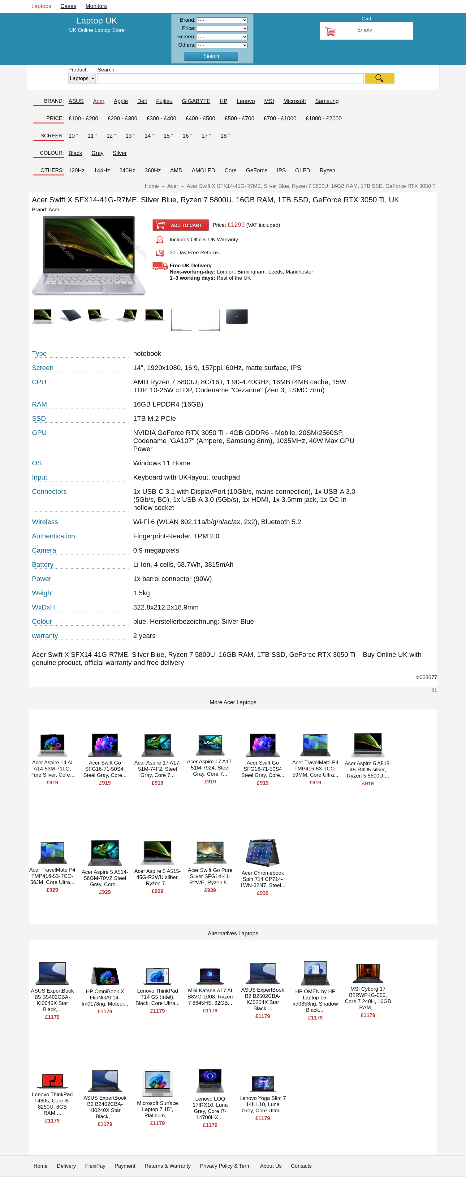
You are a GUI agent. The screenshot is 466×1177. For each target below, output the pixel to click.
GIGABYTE (196, 101)
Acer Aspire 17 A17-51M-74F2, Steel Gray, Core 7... (157, 769)
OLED (302, 170)
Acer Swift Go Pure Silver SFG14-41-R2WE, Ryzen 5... (210, 876)
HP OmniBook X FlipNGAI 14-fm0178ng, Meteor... (105, 998)
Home (41, 1166)
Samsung (327, 101)
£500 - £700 (239, 118)
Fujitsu (164, 101)
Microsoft (294, 101)
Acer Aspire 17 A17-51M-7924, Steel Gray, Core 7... (210, 768)
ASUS (76, 101)
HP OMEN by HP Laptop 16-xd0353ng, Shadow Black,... (315, 1001)
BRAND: (54, 101)
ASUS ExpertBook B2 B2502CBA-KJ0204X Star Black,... (262, 999)
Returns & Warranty (168, 1166)
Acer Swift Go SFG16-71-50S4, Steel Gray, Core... (105, 769)
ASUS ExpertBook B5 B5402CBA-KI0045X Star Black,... (52, 1000)
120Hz (77, 170)
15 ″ (168, 136)
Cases (68, 6)
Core (231, 170)
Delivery (66, 1166)
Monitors (96, 6)
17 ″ (206, 136)
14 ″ (149, 136)
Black (75, 153)
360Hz (153, 170)
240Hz (127, 170)
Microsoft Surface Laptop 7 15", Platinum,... (157, 1109)
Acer (99, 101)
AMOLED (203, 170)
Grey (98, 153)
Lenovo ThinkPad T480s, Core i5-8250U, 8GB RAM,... (52, 1104)
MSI (269, 101)
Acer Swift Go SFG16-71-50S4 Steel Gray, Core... (262, 769)
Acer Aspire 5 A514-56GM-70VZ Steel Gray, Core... (105, 878)
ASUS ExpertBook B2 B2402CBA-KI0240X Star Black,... (105, 1107)
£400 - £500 (200, 118)
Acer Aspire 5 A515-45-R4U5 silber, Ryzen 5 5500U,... (368, 770)
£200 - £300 (122, 118)
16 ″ (187, 136)
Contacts (301, 1166)
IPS (281, 170)
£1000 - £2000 (324, 118)
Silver (120, 153)
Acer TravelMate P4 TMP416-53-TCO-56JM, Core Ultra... (52, 876)
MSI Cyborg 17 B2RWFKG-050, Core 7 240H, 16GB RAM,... (368, 998)
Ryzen (327, 170)
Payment (124, 1166)
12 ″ (111, 136)
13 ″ (130, 136)
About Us (271, 1166)
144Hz (102, 170)
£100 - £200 (83, 118)
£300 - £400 (161, 118)
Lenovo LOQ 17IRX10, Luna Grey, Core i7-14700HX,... (209, 1108)
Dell (142, 101)
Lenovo (246, 101)
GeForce (257, 170)
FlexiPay (95, 1166)
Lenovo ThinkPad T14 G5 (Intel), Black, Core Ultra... (158, 997)
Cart (366, 19)
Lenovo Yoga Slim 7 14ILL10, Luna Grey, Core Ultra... (262, 1104)
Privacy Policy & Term (225, 1166)
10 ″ (73, 136)
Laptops (41, 6)
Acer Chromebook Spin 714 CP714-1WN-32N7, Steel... (262, 879)
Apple (121, 101)
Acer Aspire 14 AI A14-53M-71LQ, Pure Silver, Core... (52, 769)
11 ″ (92, 136)
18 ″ (225, 136)
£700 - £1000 (280, 118)
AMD (176, 170)
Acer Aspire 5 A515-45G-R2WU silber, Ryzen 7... (157, 877)
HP (223, 101)
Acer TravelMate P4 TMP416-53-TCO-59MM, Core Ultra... (315, 769)
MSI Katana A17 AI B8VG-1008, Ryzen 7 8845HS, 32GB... (210, 997)
